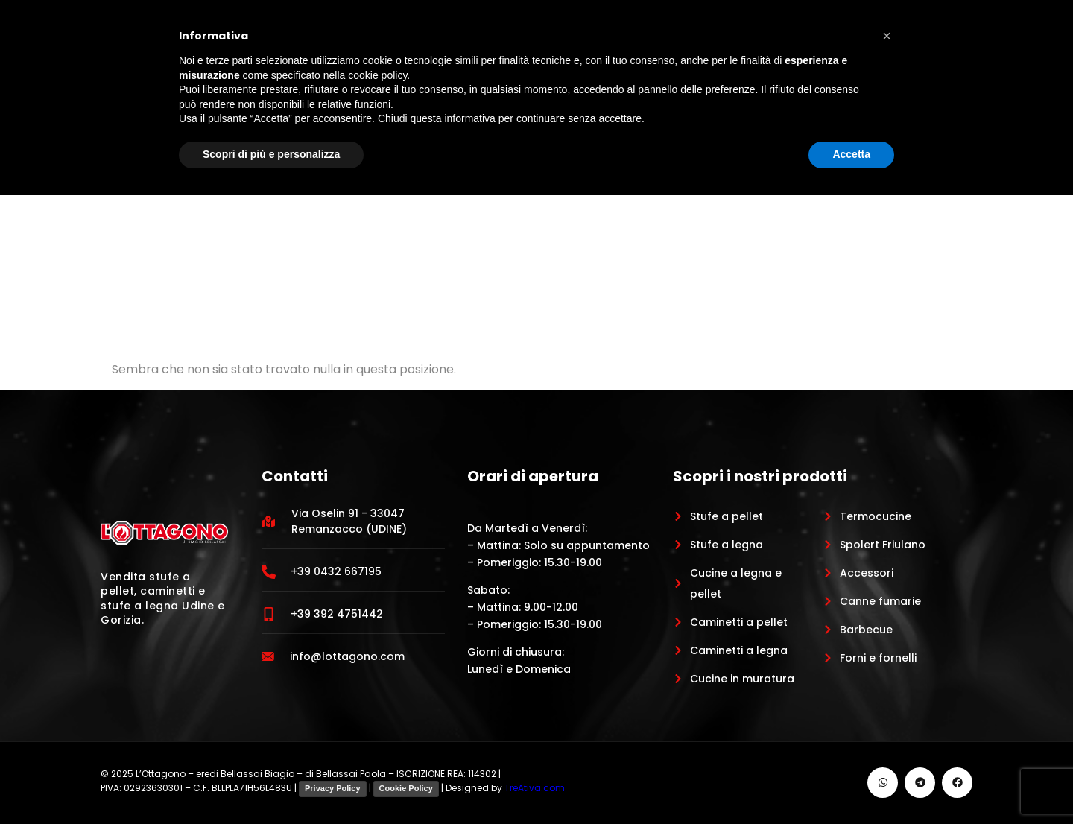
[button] (887, 36)
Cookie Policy (406, 788)
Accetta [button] (851, 154)
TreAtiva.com (534, 788)
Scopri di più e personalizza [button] (271, 154)
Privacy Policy (333, 788)
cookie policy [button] (377, 75)
